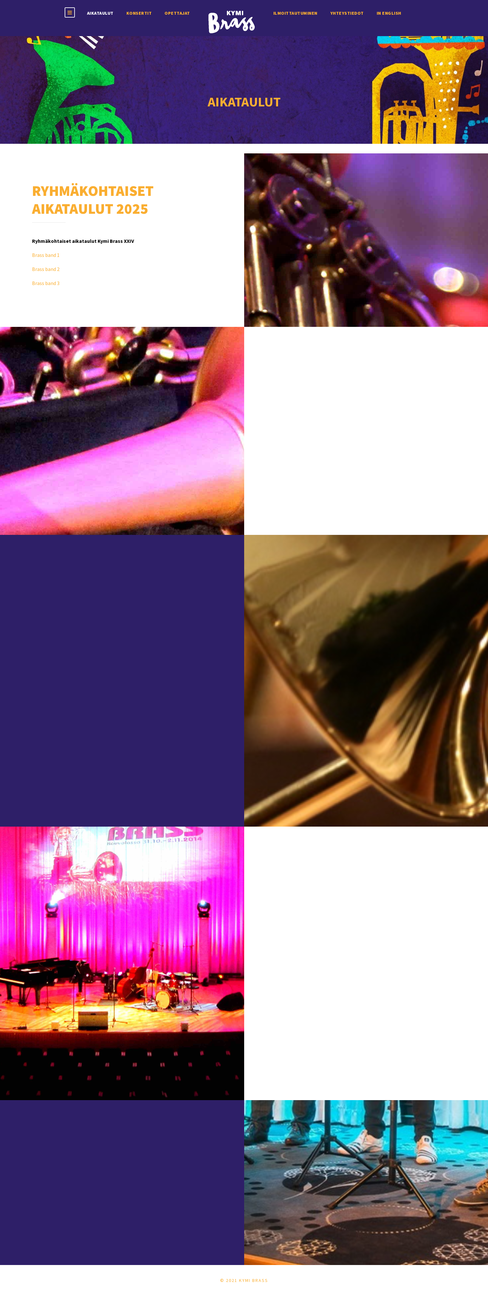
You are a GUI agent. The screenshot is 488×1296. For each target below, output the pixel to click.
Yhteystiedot (347, 13)
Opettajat (177, 13)
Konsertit (139, 13)
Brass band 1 (46, 255)
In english (389, 13)
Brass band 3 (46, 283)
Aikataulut (100, 13)
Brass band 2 (46, 269)
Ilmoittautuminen (295, 13)
